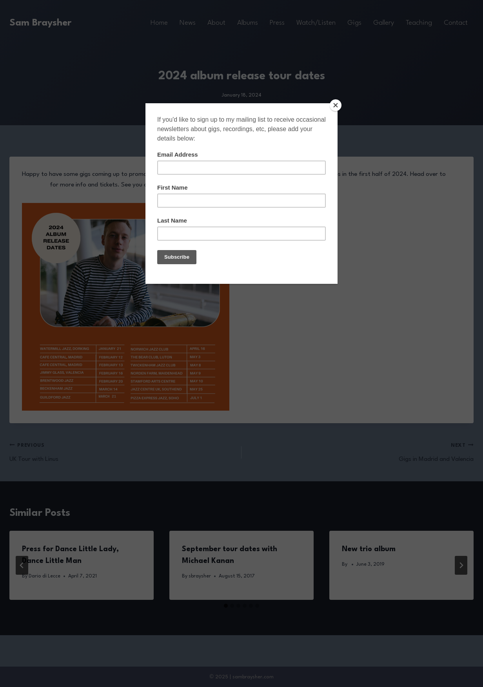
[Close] (335, 105)
